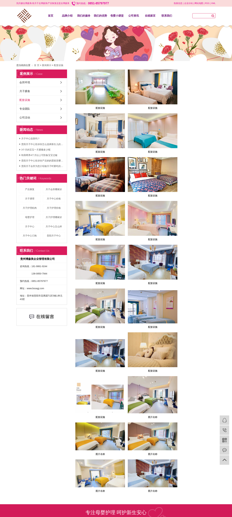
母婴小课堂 (117, 15)
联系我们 (166, 15)
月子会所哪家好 (54, 189)
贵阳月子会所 (131, 431)
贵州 (98, 437)
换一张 (124, 404)
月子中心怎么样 (54, 226)
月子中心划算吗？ (30, 138)
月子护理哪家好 (54, 217)
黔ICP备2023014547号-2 (110, 434)
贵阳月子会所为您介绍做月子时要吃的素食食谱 (43, 166)
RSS (207, 3)
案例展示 (46, 65)
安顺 (122, 437)
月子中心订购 (30, 235)
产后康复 (29, 189)
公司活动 (24, 117)
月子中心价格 (54, 198)
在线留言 (150, 15)
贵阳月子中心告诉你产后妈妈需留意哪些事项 (43, 160)
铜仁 (127, 437)
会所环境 (24, 82)
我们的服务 (83, 15)
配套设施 (58, 65)
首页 (50, 15)
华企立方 (137, 434)
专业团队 (24, 108)
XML (213, 3)
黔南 (132, 437)
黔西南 (137, 437)
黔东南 (144, 437)
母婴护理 (29, 217)
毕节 (112, 437)
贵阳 (102, 437)
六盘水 (117, 437)
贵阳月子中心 (54, 235)
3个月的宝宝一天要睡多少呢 (35, 149)
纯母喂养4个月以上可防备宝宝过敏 (39, 155)
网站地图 (198, 3)
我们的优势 (100, 15)
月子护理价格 (54, 208)
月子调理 (29, 198)
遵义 (107, 437)
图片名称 (97, 309)
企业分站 (188, 3)
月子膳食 (24, 91)
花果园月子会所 (145, 431)
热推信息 (178, 3)
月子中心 (29, 226)
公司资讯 (133, 15)
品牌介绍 (67, 15)
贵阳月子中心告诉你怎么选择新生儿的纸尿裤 (43, 144)
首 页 (36, 65)
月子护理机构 (30, 208)
